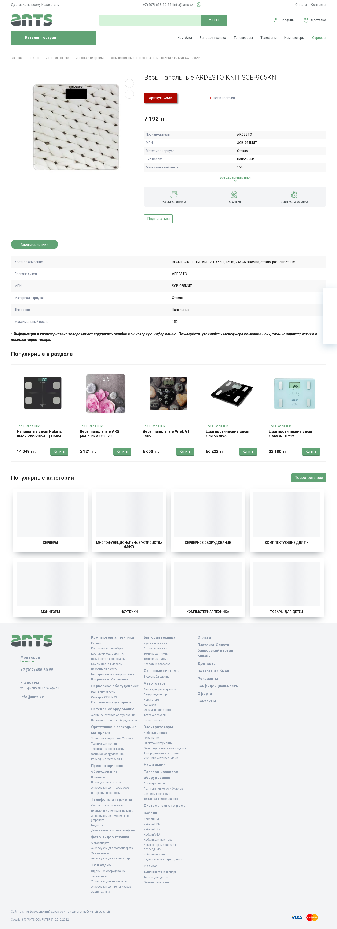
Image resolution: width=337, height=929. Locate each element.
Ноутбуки (185, 38)
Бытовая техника (213, 38)
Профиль (288, 20)
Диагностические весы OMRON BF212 (290, 433)
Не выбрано (30, 661)
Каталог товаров (35, 38)
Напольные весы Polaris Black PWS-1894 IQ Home (39, 433)
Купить (59, 451)
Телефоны (268, 38)
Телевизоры (243, 38)
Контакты (318, 5)
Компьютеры (294, 38)
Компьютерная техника (208, 612)
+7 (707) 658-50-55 (157, 5)
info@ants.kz (183, 5)
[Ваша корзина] (330, 295)
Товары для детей (286, 612)
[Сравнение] (330, 323)
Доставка (318, 20)
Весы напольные (28, 426)
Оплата (301, 5)
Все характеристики (235, 177)
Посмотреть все (308, 477)
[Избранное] (330, 309)
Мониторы (50, 612)
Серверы (319, 38)
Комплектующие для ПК (286, 543)
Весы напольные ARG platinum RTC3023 (99, 433)
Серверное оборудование (208, 543)
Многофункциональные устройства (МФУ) (129, 545)
